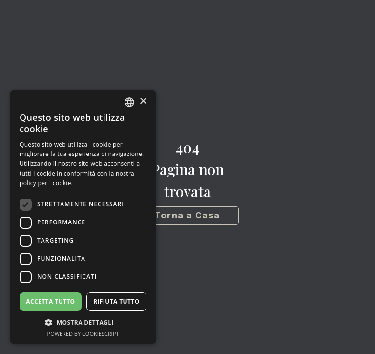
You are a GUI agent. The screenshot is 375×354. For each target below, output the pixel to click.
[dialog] (83, 217)
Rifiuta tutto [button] (116, 301)
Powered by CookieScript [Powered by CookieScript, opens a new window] (83, 333)
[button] (83, 322)
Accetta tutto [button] (50, 301)
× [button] (142, 101)
